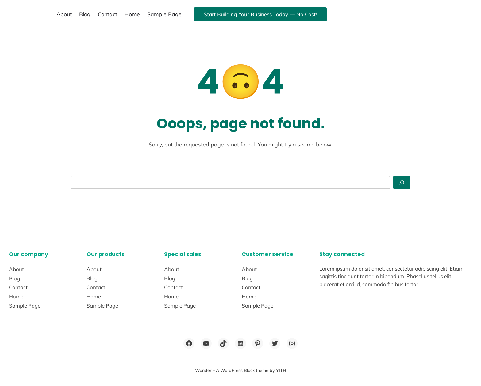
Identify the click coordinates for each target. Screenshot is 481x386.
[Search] (401, 182)
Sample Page (164, 14)
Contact (107, 14)
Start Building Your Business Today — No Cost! (260, 14)
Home (132, 14)
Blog (84, 14)
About (64, 14)
